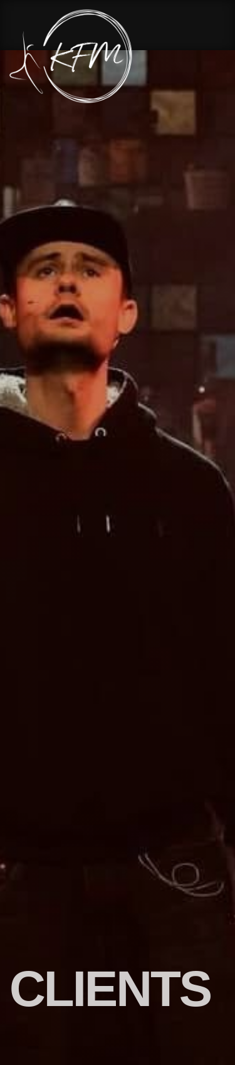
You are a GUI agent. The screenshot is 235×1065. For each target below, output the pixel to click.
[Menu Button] (216, 57)
